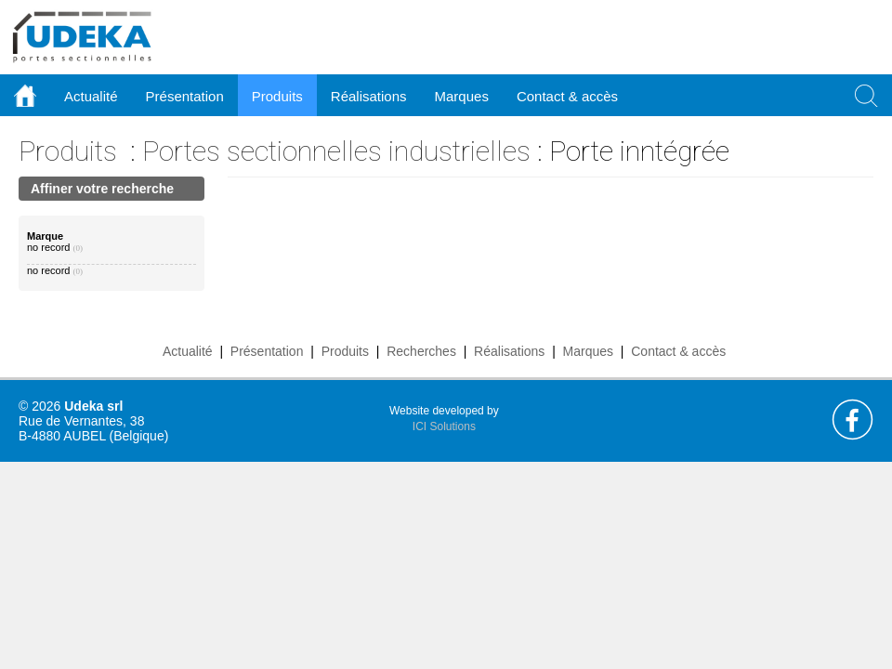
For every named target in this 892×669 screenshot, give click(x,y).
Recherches (421, 351)
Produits (68, 151)
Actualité (188, 351)
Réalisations (509, 351)
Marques (588, 351)
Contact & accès (567, 96)
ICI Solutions (444, 426)
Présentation (267, 351)
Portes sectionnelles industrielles (336, 151)
